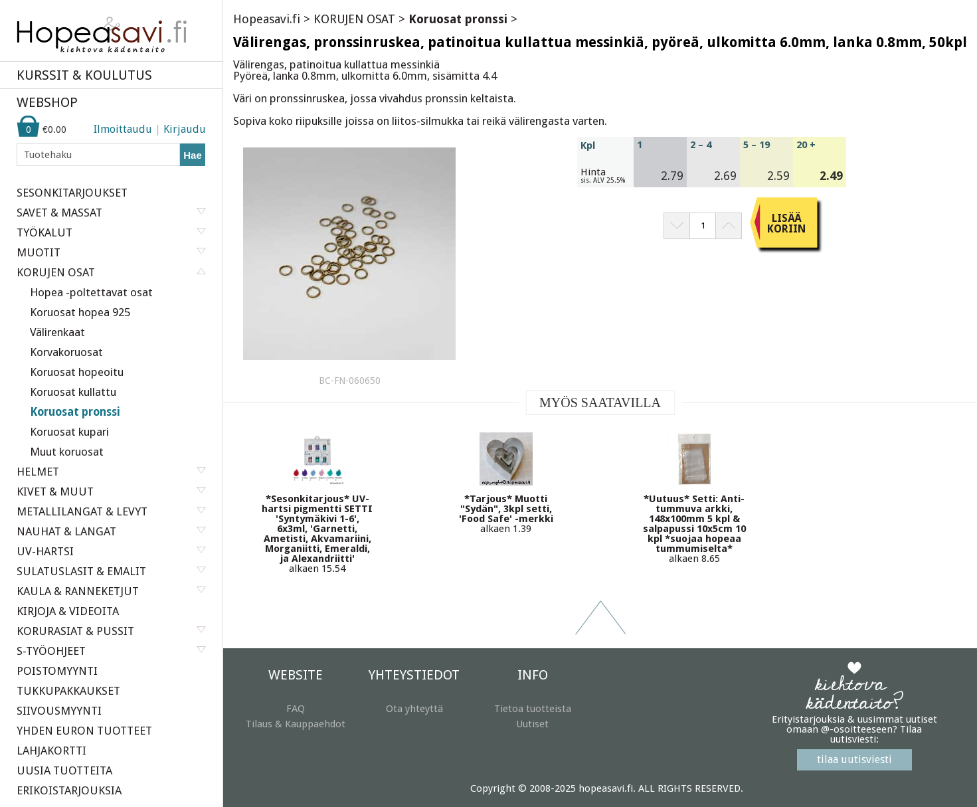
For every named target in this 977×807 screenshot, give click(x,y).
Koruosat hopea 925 (80, 312)
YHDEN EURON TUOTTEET (84, 730)
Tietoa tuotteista (532, 709)
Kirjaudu (184, 129)
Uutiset (532, 724)
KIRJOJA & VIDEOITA (68, 611)
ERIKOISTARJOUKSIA (69, 790)
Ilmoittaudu (123, 129)
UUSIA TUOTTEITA (64, 770)
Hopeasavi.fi (266, 19)
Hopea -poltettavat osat (91, 292)
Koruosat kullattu (73, 392)
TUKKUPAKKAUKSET (68, 690)
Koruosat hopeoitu (77, 372)
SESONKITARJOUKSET (72, 192)
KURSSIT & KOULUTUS (84, 75)
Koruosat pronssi (75, 411)
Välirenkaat (57, 332)
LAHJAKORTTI (51, 750)
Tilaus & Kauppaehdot (295, 724)
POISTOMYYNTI (57, 670)
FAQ (295, 709)
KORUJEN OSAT (354, 19)
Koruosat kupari (69, 431)
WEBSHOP (47, 102)
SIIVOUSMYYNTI (59, 710)
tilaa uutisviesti (854, 759)
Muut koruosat (67, 451)
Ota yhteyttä (414, 709)
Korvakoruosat (66, 352)
